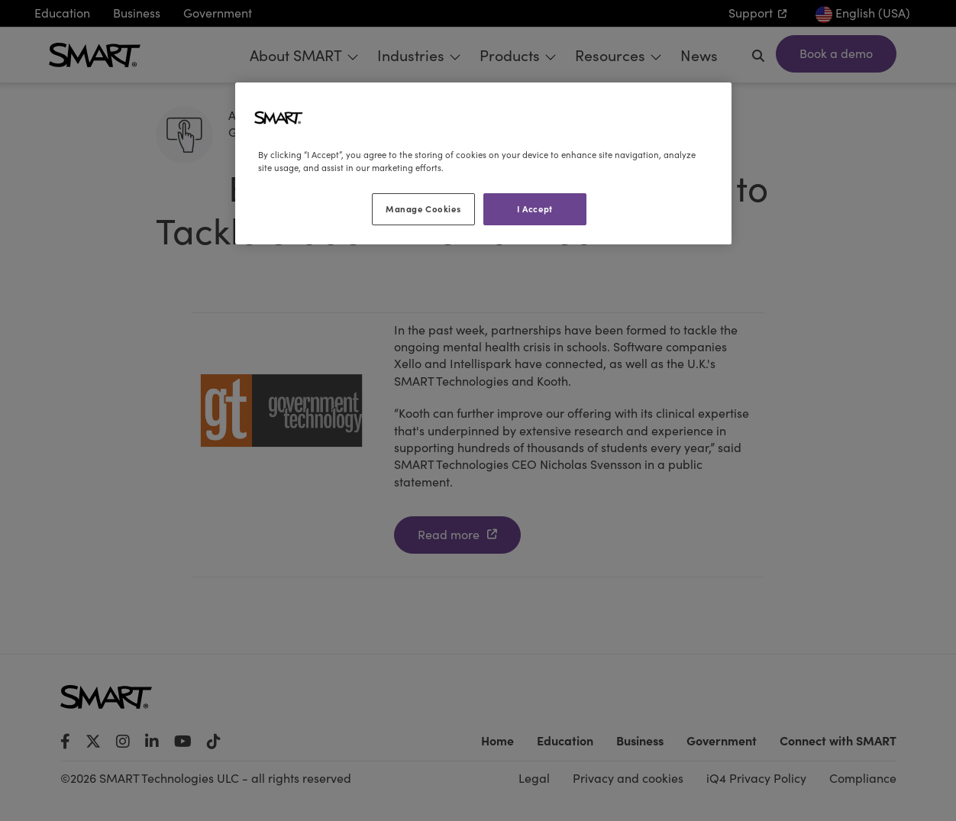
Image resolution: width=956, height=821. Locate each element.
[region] (483, 163)
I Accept (535, 208)
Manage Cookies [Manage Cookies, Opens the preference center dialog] (423, 208)
